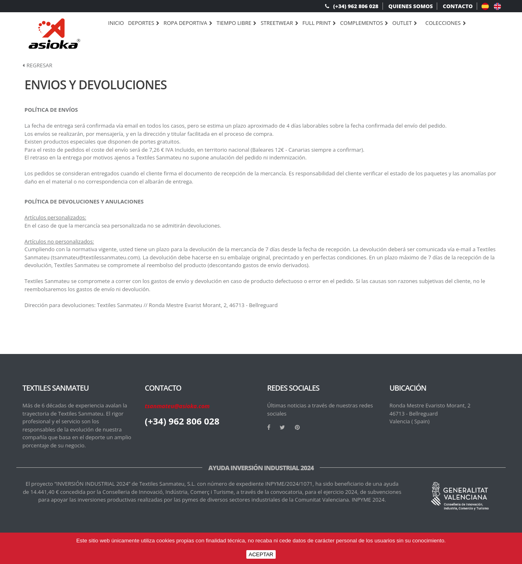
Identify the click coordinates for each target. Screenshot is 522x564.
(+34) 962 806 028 (351, 6)
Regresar (37, 65)
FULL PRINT (319, 23)
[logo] (54, 33)
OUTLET (404, 23)
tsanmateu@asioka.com (177, 406)
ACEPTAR (261, 554)
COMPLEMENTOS (364, 23)
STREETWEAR (279, 23)
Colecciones (445, 23)
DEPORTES (143, 23)
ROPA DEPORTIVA (188, 23)
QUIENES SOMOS (410, 6)
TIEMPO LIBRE (237, 23)
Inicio (116, 23)
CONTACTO (458, 6)
